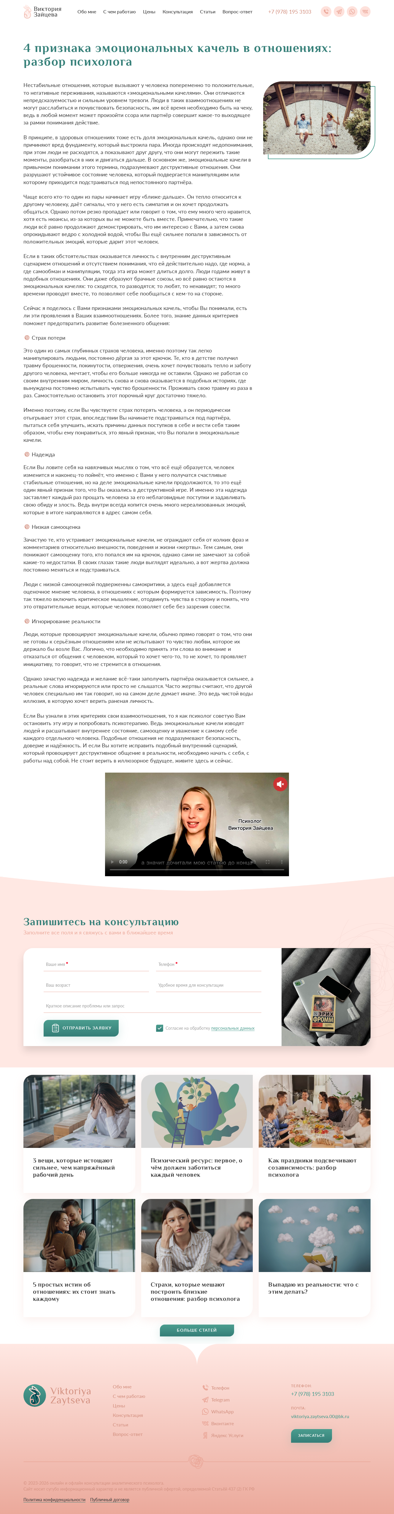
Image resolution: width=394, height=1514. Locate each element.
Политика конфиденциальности (54, 1499)
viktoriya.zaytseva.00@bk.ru (320, 1416)
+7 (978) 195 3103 (312, 1393)
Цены (149, 11)
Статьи (207, 11)
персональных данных (233, 1028)
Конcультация (178, 11)
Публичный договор (109, 1499)
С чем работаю (119, 11)
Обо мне (86, 11)
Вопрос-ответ (237, 11)
